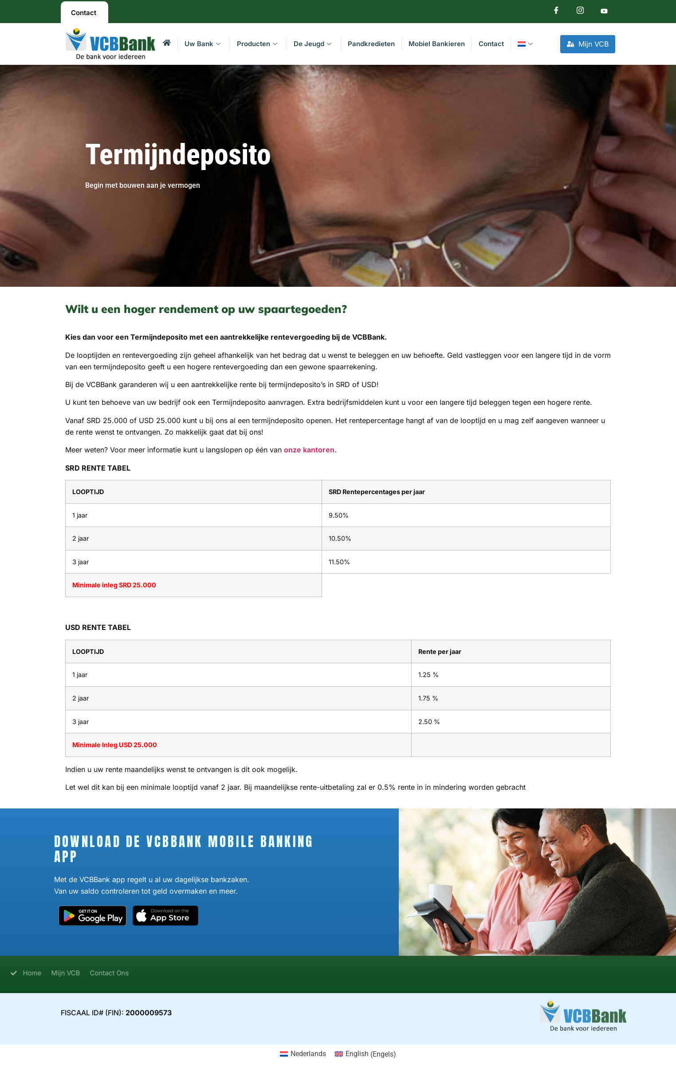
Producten (257, 44)
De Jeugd (312, 44)
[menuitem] (526, 44)
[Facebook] (556, 12)
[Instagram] (580, 12)
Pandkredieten (371, 44)
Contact (491, 44)
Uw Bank (202, 44)
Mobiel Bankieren (437, 44)
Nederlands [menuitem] (308, 1053)
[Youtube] (604, 12)
